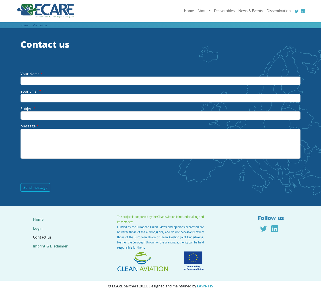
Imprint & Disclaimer (50, 246)
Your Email (29, 91)
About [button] (203, 10)
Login (38, 228)
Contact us (40, 25)
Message (28, 126)
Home (189, 10)
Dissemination (279, 10)
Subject (27, 108)
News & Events (250, 10)
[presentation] (54, 171)
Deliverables (224, 10)
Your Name (30, 73)
